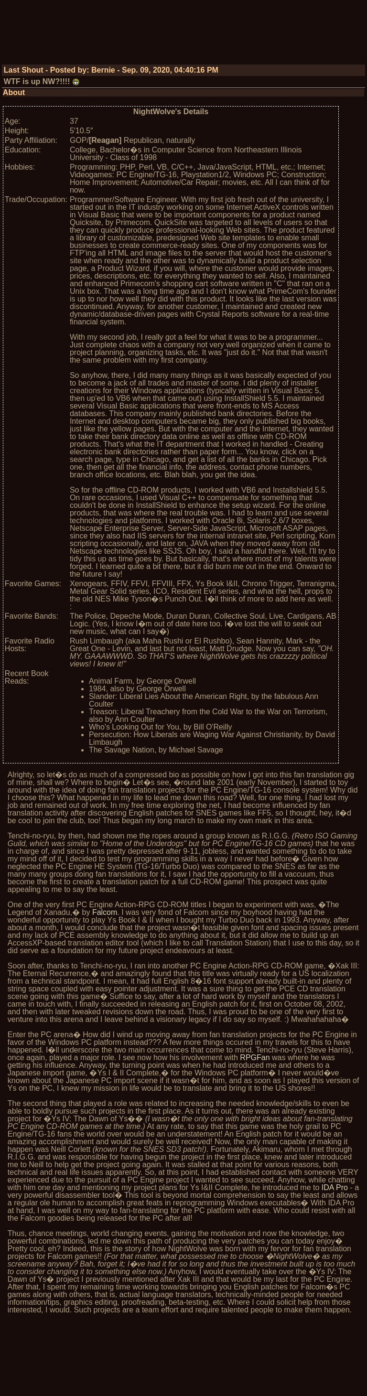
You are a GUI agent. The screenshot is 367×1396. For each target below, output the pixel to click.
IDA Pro (335, 1187)
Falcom (104, 912)
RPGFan (255, 1057)
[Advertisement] (183, 35)
